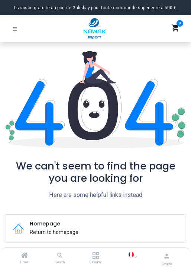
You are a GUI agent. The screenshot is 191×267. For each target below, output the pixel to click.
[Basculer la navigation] (15, 28)
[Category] (95, 256)
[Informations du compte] (166, 256)
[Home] (24, 256)
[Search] (60, 256)
